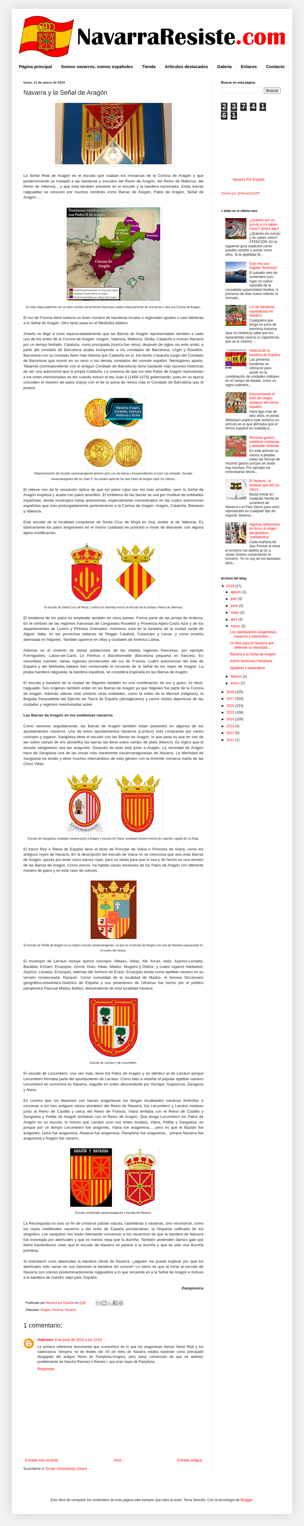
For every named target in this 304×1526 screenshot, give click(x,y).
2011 (231, 740)
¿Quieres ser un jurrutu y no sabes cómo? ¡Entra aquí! (264, 224)
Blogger (247, 1500)
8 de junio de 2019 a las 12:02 (78, 1340)
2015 (231, 712)
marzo (236, 626)
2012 (231, 733)
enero (236, 683)
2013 (231, 726)
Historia (57, 1309)
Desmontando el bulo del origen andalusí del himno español (264, 400)
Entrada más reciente (41, 1460)
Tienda (149, 66)
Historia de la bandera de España (264, 352)
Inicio (118, 1460)
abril (234, 619)
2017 (231, 699)
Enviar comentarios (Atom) (66, 1469)
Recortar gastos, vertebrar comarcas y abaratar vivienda (264, 442)
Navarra (70, 1309)
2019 (231, 586)
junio (235, 606)
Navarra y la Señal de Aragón (253, 654)
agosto (236, 592)
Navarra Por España (249, 179)
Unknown (45, 1340)
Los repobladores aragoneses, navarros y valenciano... (253, 634)
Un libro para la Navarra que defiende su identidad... (252, 645)
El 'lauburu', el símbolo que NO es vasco (264, 485)
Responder (46, 1369)
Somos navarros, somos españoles (97, 66)
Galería (224, 66)
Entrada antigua (189, 1460)
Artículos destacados (186, 66)
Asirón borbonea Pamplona (251, 661)
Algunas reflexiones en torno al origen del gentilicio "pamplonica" (264, 530)
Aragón (45, 1309)
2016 (231, 706)
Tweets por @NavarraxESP (240, 193)
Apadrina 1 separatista (247, 668)
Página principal (35, 66)
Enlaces (249, 66)
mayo (235, 612)
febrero (237, 676)
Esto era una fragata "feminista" (263, 266)
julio (234, 599)
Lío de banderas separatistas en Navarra (262, 311)
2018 (231, 692)
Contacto (275, 66)
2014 (231, 719)
